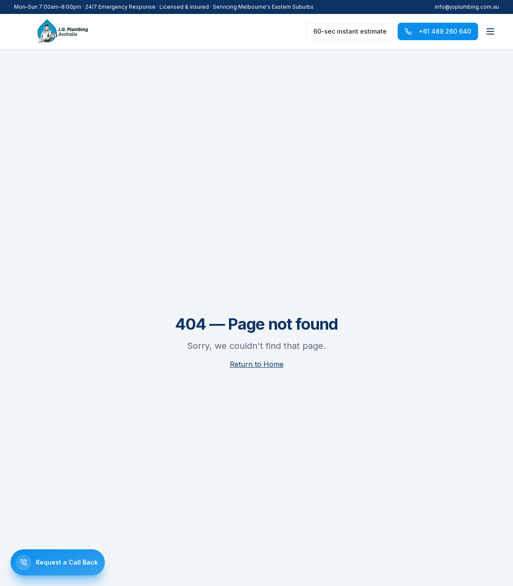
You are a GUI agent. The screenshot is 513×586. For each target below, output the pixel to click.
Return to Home (257, 364)
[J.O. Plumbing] (63, 31)
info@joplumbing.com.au (467, 6)
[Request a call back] (57, 562)
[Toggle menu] (490, 31)
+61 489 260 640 (438, 31)
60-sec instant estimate (350, 31)
